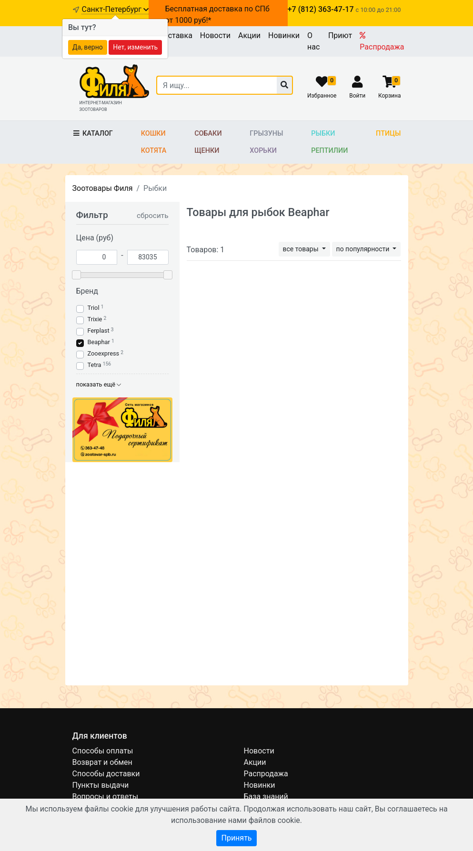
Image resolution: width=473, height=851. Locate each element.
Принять (236, 837)
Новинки (284, 35)
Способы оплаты (102, 750)
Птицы (388, 133)
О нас (313, 41)
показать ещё (98, 384)
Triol (94, 307)
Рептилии (329, 151)
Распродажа (382, 41)
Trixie (95, 319)
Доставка (175, 35)
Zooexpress (104, 353)
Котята (154, 151)
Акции (249, 35)
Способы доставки (106, 773)
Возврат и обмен (102, 762)
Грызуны (266, 133)
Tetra (94, 364)
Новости (215, 35)
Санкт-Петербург (115, 9)
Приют (340, 35)
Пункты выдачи (100, 785)
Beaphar (99, 342)
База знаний (266, 796)
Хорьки (263, 151)
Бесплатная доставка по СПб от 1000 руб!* (217, 14)
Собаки (207, 133)
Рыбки (323, 133)
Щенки (206, 151)
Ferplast (99, 330)
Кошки (153, 133)
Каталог (92, 133)
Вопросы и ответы (105, 796)
